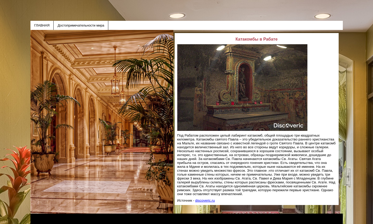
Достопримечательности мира (81, 25)
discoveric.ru (205, 200)
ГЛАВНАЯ (42, 25)
